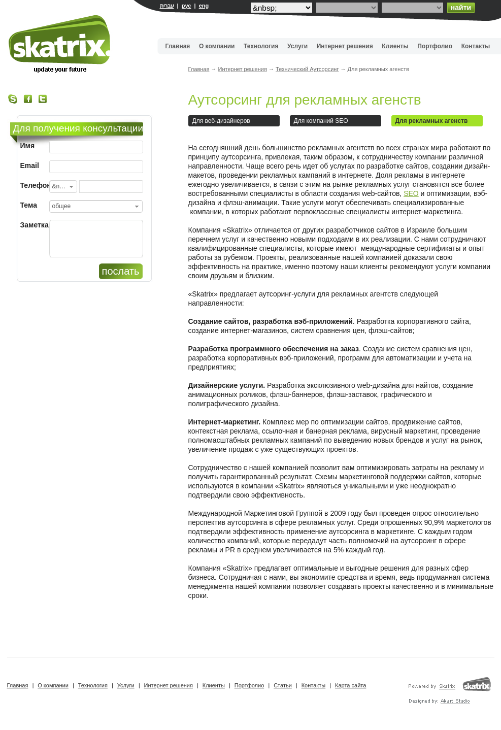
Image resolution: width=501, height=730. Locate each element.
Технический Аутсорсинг (307, 69)
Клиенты (395, 46)
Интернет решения (345, 46)
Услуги (297, 46)
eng (204, 6)
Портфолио (434, 46)
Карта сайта (350, 685)
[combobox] (63, 186)
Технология (261, 46)
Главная (177, 46)
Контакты (475, 46)
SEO (411, 193)
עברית (167, 6)
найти (461, 8)
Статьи (283, 685)
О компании (217, 46)
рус (186, 6)
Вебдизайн (60, 44)
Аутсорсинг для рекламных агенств (304, 100)
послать (121, 271)
